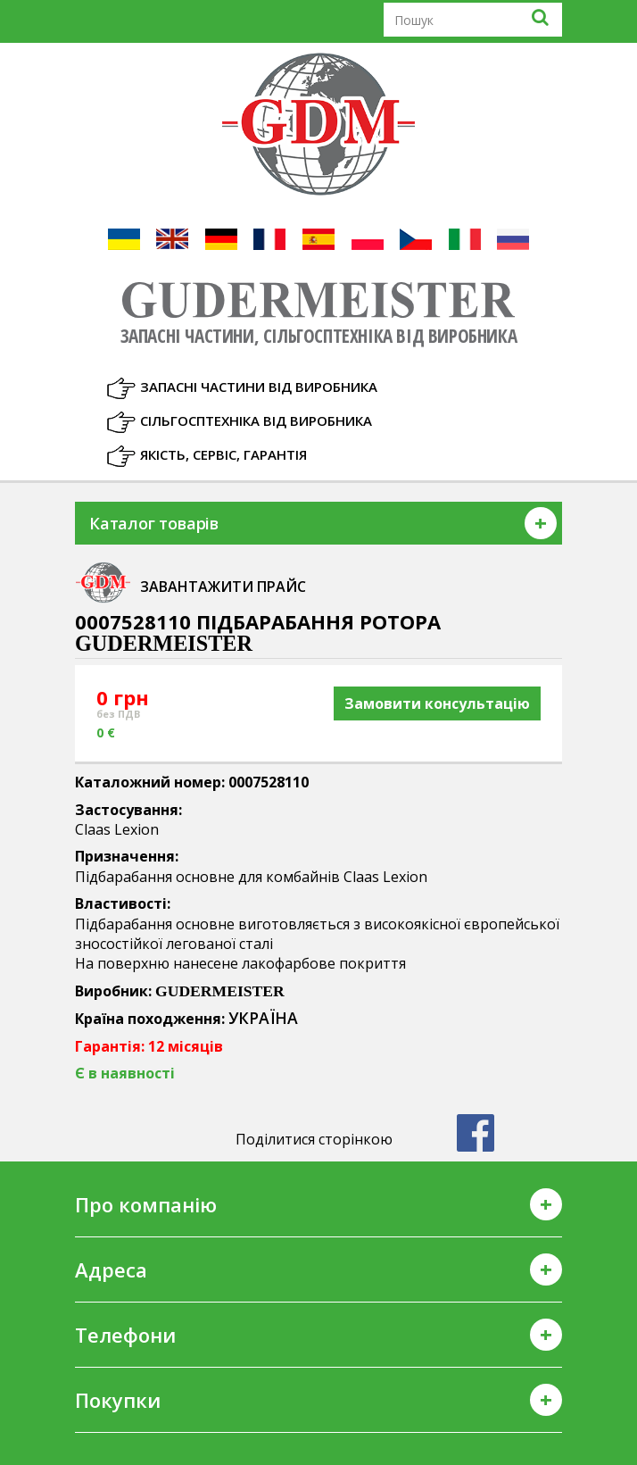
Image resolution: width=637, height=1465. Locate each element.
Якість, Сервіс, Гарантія (223, 454)
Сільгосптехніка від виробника (256, 420)
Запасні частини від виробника (258, 386)
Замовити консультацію (437, 703)
